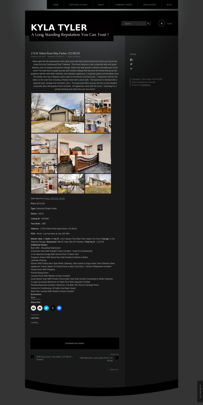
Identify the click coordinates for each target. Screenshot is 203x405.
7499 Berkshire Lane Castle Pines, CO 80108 (96, 359)
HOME (56, 5)
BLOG (169, 5)
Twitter (169, 24)
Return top (114, 354)
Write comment (74, 56)
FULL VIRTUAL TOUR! (55, 198)
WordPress (146, 85)
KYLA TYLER (157, 79)
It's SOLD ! (60, 56)
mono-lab (151, 82)
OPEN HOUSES (149, 5)
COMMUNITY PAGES (123, 5)
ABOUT (101, 5)
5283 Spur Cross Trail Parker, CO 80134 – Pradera (55, 358)
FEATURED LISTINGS (78, 5)
